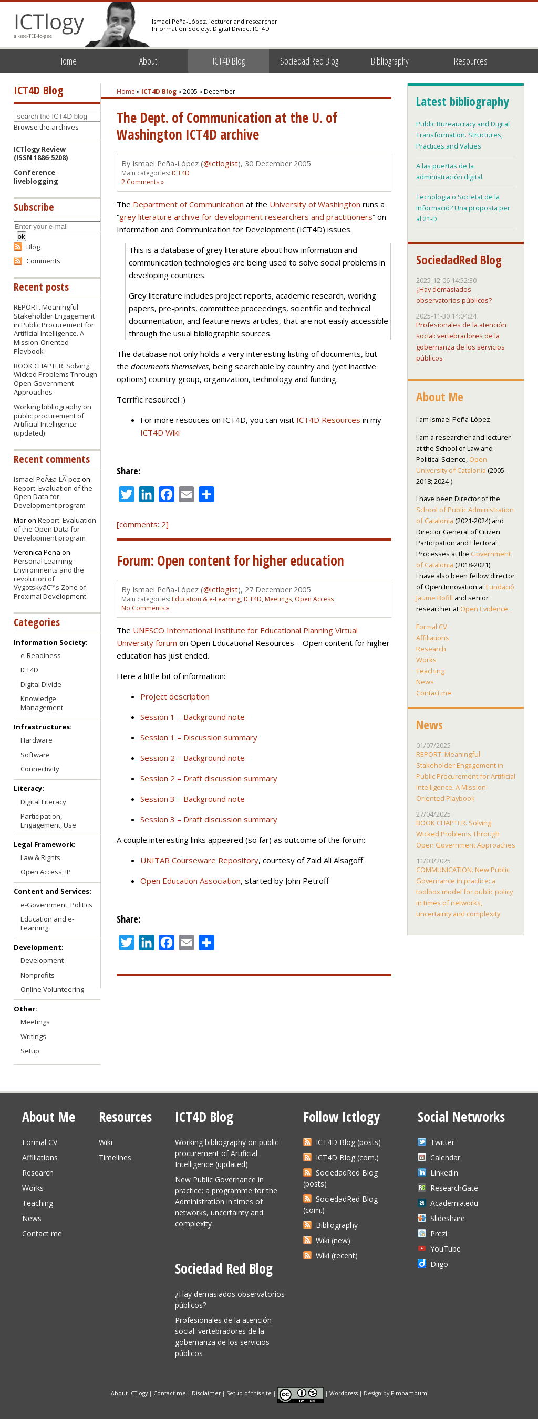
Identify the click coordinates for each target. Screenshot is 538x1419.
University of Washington (315, 204)
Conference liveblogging (36, 176)
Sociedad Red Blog (309, 61)
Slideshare (447, 1218)
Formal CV (431, 626)
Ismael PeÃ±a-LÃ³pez (47, 479)
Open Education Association (190, 880)
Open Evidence (484, 608)
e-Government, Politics (56, 904)
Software (35, 754)
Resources (471, 61)
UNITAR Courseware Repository (199, 860)
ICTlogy (49, 26)
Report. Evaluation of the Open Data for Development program (53, 497)
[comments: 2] (143, 524)
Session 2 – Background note (192, 758)
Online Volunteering (52, 989)
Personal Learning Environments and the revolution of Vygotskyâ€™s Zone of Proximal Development (50, 578)
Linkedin (444, 1173)
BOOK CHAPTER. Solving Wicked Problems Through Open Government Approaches (55, 379)
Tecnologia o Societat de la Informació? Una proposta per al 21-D (463, 208)
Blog (33, 246)
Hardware (36, 740)
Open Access (314, 599)
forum (166, 643)
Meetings (278, 599)
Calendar (445, 1157)
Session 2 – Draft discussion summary (208, 778)
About (148, 61)
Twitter (442, 1142)
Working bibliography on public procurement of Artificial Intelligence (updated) (52, 420)
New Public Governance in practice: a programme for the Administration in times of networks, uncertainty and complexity (226, 1201)
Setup (29, 1050)
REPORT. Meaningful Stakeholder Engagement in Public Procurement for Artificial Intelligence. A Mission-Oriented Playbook (54, 329)
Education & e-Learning (206, 599)
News (425, 681)
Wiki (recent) (337, 1256)
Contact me (433, 692)
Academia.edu (454, 1203)
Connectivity (39, 769)
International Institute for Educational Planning (250, 630)
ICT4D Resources (328, 420)
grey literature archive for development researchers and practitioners (246, 216)
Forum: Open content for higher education (230, 560)
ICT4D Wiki (160, 432)
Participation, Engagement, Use (48, 820)
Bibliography (390, 61)
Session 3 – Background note (192, 798)
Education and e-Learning (47, 923)
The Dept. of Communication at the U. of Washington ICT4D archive (227, 126)
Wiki (105, 1142)
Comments (43, 261)
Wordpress (343, 1392)
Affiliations (432, 637)
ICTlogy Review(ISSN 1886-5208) (41, 153)
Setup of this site (249, 1392)
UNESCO (148, 630)
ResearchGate (454, 1188)
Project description (175, 696)
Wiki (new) (333, 1240)
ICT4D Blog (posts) (348, 1142)
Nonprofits (37, 975)
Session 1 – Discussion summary (198, 737)
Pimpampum (409, 1392)
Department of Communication (188, 204)
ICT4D (181, 172)
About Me (439, 396)
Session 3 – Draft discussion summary (208, 819)
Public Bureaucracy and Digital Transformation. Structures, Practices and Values (463, 135)
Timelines (115, 1157)
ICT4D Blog (229, 61)
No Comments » (145, 607)
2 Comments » (142, 181)
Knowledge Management (41, 703)
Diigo (439, 1264)
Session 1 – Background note (192, 717)
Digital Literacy (43, 802)
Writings (33, 1036)
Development (42, 960)
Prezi (438, 1233)
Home (67, 61)
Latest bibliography (462, 101)
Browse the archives (46, 127)
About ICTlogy (129, 1392)
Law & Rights (40, 857)
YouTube (445, 1249)
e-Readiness (40, 655)
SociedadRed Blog (459, 259)
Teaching (430, 670)
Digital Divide (40, 684)
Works (426, 659)
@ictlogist (220, 163)
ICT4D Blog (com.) (347, 1157)
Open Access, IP (45, 871)
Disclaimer (206, 1392)
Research (431, 648)
